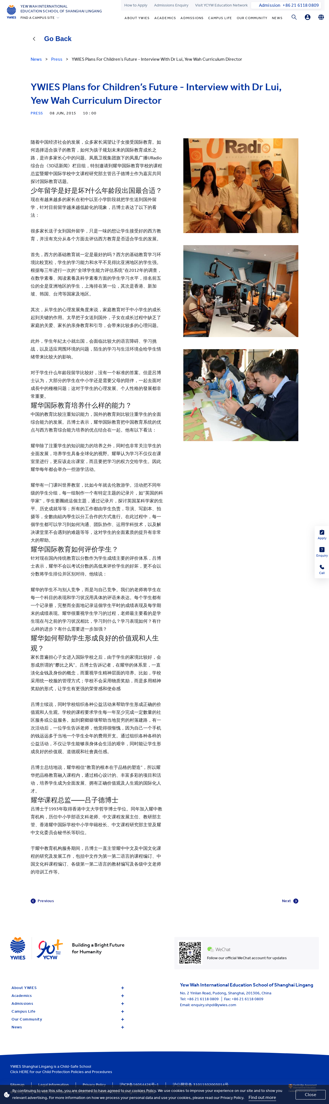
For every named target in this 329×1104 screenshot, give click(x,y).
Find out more (262, 1097)
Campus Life (220, 18)
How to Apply (135, 5)
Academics (165, 18)
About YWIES (137, 18)
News (277, 18)
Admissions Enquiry (171, 5)
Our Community (252, 18)
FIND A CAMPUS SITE (38, 18)
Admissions (192, 18)
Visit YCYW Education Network (221, 5)
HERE (24, 1071)
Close (310, 1094)
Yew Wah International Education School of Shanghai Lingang (61, 8)
